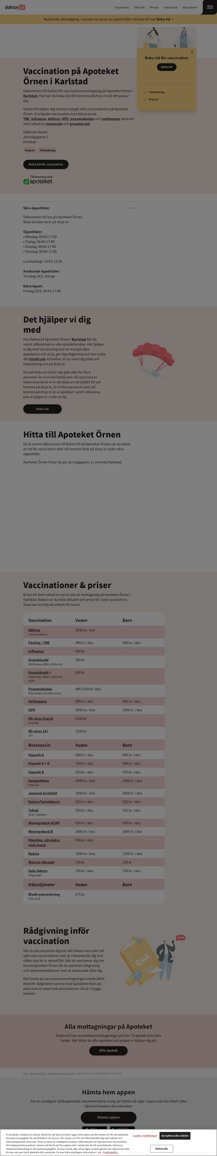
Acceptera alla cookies (175, 1136)
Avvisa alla (161, 1148)
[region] (108, 1142)
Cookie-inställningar (145, 1136)
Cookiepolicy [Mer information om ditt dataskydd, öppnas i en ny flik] (110, 1152)
